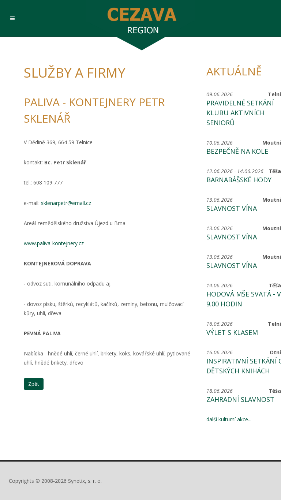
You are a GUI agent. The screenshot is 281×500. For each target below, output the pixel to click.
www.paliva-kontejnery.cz (54, 243)
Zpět (33, 383)
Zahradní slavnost (240, 399)
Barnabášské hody (238, 179)
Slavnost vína (231, 208)
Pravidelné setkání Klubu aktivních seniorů (240, 112)
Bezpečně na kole (237, 151)
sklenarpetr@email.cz (65, 202)
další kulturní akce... (228, 419)
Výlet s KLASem (232, 332)
